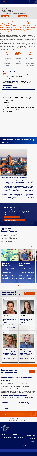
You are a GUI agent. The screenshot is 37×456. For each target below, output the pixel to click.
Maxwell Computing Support (18, 437)
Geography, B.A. (6, 78)
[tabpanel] (9, 266)
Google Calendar (15, 388)
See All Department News (29, 293)
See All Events (32, 371)
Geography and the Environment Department (14, 5)
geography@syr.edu (13, 420)
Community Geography (6, 264)
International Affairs (6, 326)
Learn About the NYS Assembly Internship (14, 220)
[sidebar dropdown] (27, 13)
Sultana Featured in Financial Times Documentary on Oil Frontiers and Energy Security (10, 320)
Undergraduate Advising (6, 435)
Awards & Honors (23, 358)
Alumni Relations (16, 435)
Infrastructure (22, 326)
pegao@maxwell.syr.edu (27, 397)
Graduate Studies (7, 94)
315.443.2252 (32, 441)
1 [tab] (18, 285)
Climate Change (6, 358)
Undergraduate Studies (9, 71)
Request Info (23, 16)
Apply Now (5, 16)
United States (27, 326)
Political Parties (11, 358)
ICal (10, 388)
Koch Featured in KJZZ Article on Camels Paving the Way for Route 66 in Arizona (26, 320)
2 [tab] (20, 285)
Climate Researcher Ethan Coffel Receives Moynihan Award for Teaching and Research (26, 354)
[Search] (35, 2)
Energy (10, 324)
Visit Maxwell (18, 414)
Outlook (6, 388)
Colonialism (22, 324)
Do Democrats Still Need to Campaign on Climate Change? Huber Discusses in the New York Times (9, 354)
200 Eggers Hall (32, 438)
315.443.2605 (22, 420)
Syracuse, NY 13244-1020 (30, 439)
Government (14, 324)
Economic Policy (6, 324)
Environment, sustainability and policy (11, 81)
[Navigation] (32, 2)
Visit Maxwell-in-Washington (11, 216)
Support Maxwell (16, 434)
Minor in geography (7, 85)
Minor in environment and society (10, 87)
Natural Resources (12, 327)
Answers (3, 434)
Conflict (26, 324)
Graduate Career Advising (6, 437)
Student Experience (30, 358)
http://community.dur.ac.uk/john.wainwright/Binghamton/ (14, 395)
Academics (4, 5)
